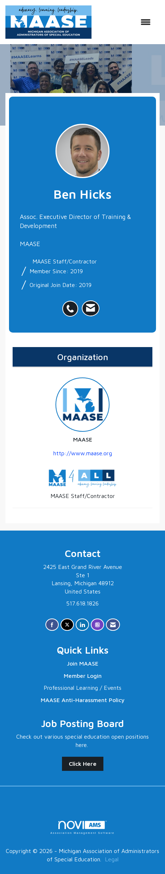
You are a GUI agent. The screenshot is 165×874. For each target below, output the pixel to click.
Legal (112, 859)
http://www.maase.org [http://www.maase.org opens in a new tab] (82, 453)
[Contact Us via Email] (113, 624)
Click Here (83, 763)
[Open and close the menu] (124, 22)
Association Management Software (82, 827)
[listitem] (72, 304)
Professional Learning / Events (82, 687)
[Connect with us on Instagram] (97, 624)
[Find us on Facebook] (52, 624)
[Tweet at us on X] (67, 624)
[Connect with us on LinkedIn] (82, 624)
